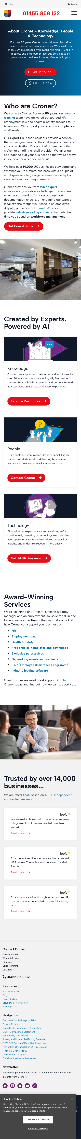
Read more (17, 833)
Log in (74, 4)
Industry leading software (30, 670)
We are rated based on (38, 797)
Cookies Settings (38, 1128)
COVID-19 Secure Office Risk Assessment (25, 1043)
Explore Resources (25, 401)
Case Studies (10, 999)
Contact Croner (23, 478)
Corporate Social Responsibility (19, 1020)
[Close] (72, 1099)
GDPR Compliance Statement (19, 1031)
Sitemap (7, 1006)
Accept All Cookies (38, 1119)
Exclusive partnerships (28, 653)
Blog (5, 995)
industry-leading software (34, 212)
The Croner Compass (14, 1054)
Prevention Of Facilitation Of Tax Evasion (25, 1047)
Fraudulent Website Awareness (19, 1058)
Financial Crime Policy (15, 1050)
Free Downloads (11, 991)
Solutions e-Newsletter (15, 1002)
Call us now (40, 83)
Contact (63, 680)
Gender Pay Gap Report (15, 1035)
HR (14, 631)
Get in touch (42, 72)
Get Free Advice (20, 226)
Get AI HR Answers (26, 558)
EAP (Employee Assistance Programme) (41, 665)
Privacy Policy (10, 1024)
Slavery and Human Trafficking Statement (25, 1039)
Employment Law (24, 636)
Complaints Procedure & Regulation (22, 1028)
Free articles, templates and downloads (40, 648)
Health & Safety (23, 642)
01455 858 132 (41, 13)
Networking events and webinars (35, 659)
